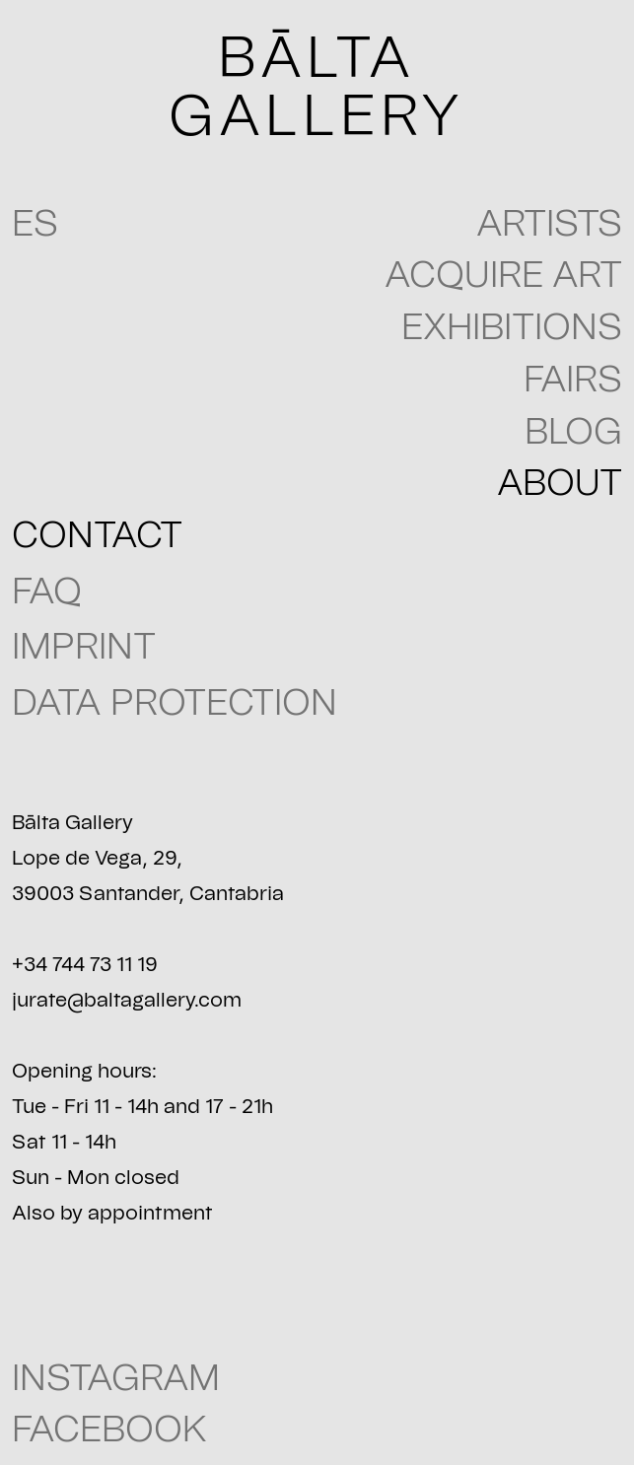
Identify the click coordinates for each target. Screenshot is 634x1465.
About (559, 483)
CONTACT (97, 536)
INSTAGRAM (116, 1378)
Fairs (573, 380)
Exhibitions (511, 328)
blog (573, 432)
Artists (549, 224)
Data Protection (174, 703)
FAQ (47, 592)
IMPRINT (84, 647)
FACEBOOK (109, 1430)
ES (35, 224)
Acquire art (503, 275)
